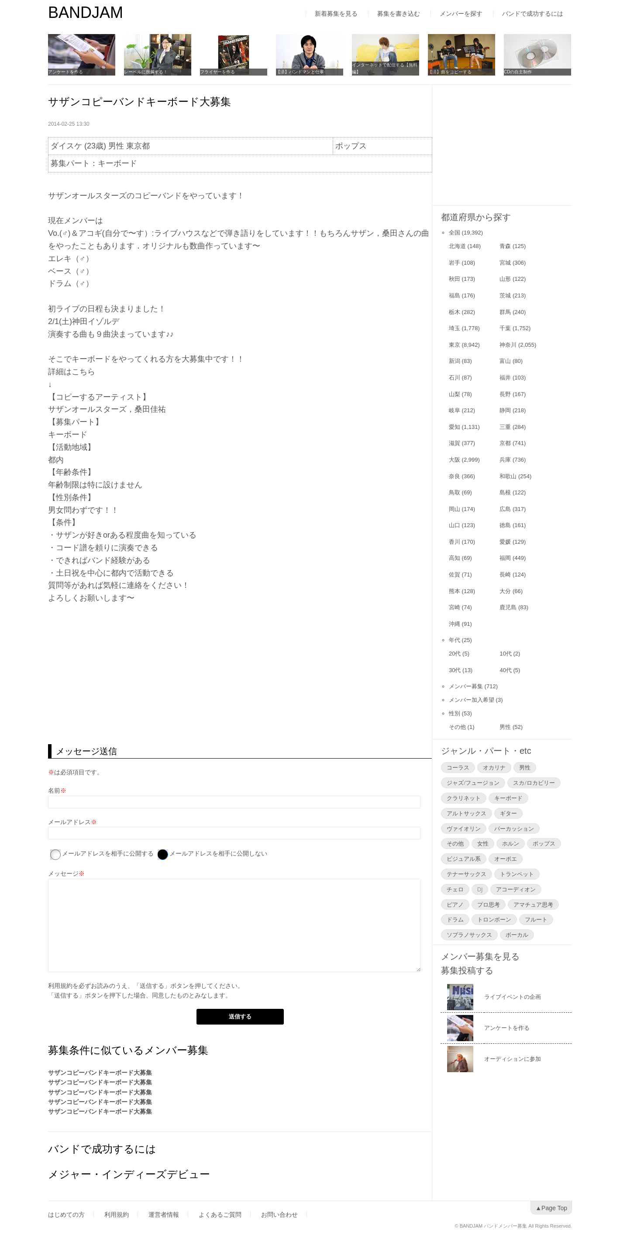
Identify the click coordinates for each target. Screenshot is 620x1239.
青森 (505, 246)
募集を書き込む (398, 13)
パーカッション (514, 828)
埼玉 (454, 328)
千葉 (505, 328)
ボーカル (517, 935)
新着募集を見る (336, 13)
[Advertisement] (240, 674)
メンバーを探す (461, 13)
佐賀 (454, 574)
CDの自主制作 (518, 71)
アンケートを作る (65, 71)
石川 (454, 377)
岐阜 (454, 410)
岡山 (454, 509)
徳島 (505, 525)
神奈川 (508, 345)
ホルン (510, 843)
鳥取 (454, 492)
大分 (505, 591)
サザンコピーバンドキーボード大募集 (100, 1072)
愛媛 (505, 541)
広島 (505, 509)
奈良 (454, 476)
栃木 (454, 312)
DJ (479, 889)
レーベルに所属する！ (146, 71)
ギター (508, 813)
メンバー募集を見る (480, 956)
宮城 (505, 262)
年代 (454, 640)
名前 (54, 790)
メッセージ (63, 873)
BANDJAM (85, 12)
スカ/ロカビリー (534, 783)
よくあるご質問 (220, 1214)
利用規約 (60, 985)
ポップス (544, 843)
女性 (483, 843)
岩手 (454, 262)
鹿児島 (508, 607)
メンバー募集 (466, 686)
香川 (454, 541)
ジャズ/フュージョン (473, 783)
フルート (536, 919)
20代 (455, 653)
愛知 (454, 427)
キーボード (508, 798)
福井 (505, 377)
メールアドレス (69, 821)
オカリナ (494, 767)
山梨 (454, 394)
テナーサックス (466, 874)
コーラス (458, 767)
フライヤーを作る (217, 71)
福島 (454, 295)
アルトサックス (466, 813)
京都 (505, 443)
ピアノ (455, 904)
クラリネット (464, 798)
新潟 (454, 361)
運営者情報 (163, 1214)
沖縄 (454, 624)
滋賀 (454, 443)
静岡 (505, 410)
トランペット (517, 874)
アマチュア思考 (533, 904)
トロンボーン (494, 919)
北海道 (457, 246)
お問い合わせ (279, 1214)
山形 (505, 279)
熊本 (454, 591)
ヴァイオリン (464, 828)
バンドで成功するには (532, 13)
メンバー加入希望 (471, 700)
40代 (505, 670)
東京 (454, 345)
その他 (457, 727)
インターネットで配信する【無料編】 (384, 68)
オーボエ (505, 859)
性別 (454, 713)
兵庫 (505, 459)
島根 (505, 492)
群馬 (505, 312)
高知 (454, 558)
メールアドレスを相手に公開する (108, 853)
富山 (505, 361)
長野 (505, 394)
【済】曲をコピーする (450, 71)
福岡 (505, 558)
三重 (505, 427)
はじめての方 (66, 1214)
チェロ (455, 889)
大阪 (454, 459)
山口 (454, 525)
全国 (454, 232)
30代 (455, 670)
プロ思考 (488, 904)
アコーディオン (516, 889)
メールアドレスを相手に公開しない (218, 853)
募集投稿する (467, 970)
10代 (505, 653)
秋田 (454, 279)
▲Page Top (551, 1207)
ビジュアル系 (464, 859)
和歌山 (508, 476)
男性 (505, 727)
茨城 (505, 295)
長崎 (505, 574)
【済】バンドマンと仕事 (300, 71)
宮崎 (454, 607)
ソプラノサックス (469, 935)
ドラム (455, 919)
